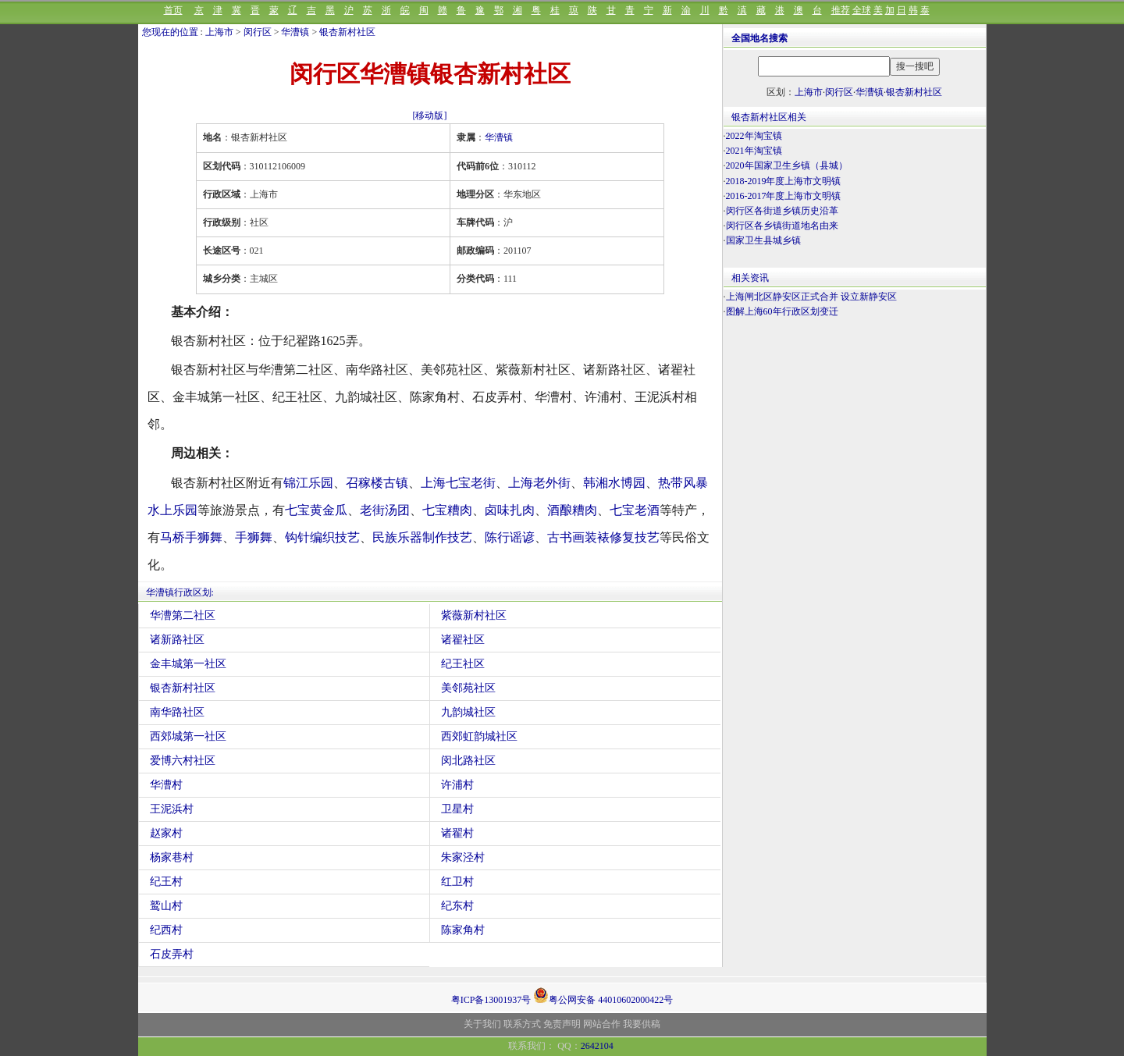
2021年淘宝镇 (754, 150)
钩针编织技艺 (322, 537)
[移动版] (430, 115)
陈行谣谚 (510, 537)
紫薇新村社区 (474, 615)
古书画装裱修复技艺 (603, 537)
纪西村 (166, 930)
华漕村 (166, 785)
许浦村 (457, 785)
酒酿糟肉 (572, 510)
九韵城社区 (468, 712)
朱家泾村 (463, 857)
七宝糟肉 (447, 510)
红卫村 (457, 881)
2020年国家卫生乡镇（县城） (787, 165)
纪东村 (457, 906)
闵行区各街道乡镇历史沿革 (782, 210)
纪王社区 (463, 664)
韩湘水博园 (614, 482)
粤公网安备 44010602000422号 (603, 995)
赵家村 (166, 833)
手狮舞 (253, 537)
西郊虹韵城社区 (479, 736)
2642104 (597, 1045)
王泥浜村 (172, 809)
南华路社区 (177, 712)
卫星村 (457, 809)
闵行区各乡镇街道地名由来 (782, 225)
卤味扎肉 (510, 510)
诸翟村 (457, 833)
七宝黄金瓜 (316, 510)
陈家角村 (463, 930)
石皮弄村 (172, 954)
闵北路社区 (468, 760)
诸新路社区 (177, 639)
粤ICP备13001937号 (491, 999)
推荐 (840, 10)
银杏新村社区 (347, 32)
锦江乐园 (308, 482)
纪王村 (166, 881)
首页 (173, 10)
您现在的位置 (170, 32)
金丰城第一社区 (188, 664)
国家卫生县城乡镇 (763, 240)
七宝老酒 (635, 510)
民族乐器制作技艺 (422, 537)
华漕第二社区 (182, 615)
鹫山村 (166, 906)
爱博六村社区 (182, 760)
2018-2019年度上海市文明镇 (783, 181)
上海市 (219, 32)
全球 (861, 10)
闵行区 (258, 32)
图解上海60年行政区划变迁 (782, 311)
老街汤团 (385, 510)
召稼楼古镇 (377, 482)
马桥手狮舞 (191, 537)
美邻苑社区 (468, 688)
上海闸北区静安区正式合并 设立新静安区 (811, 296)
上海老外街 (539, 482)
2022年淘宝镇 (754, 135)
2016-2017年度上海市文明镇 (783, 195)
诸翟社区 (463, 639)
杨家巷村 (172, 857)
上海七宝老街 (458, 482)
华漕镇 (295, 32)
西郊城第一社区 (188, 736)
